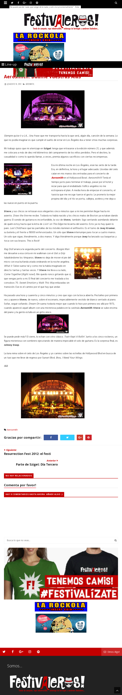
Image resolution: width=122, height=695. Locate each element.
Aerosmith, (30, 84)
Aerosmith (12, 429)
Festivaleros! (9, 692)
